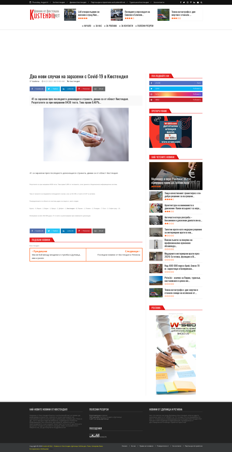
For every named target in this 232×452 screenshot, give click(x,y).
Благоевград (94, 415)
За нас (133, 446)
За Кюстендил (59, 2)
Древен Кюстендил (78, 2)
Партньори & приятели (193, 446)
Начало (124, 446)
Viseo (51, 449)
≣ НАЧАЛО (86, 25)
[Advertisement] (116, 51)
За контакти (159, 2)
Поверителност (163, 446)
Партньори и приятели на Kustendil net (108, 2)
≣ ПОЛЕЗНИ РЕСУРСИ (144, 25)
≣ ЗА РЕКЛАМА (110, 25)
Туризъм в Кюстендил (139, 2)
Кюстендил (75, 81)
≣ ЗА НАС (97, 25)
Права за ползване (146, 446)
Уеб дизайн (94, 417)
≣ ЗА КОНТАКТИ (126, 25)
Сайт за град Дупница (99, 419)
